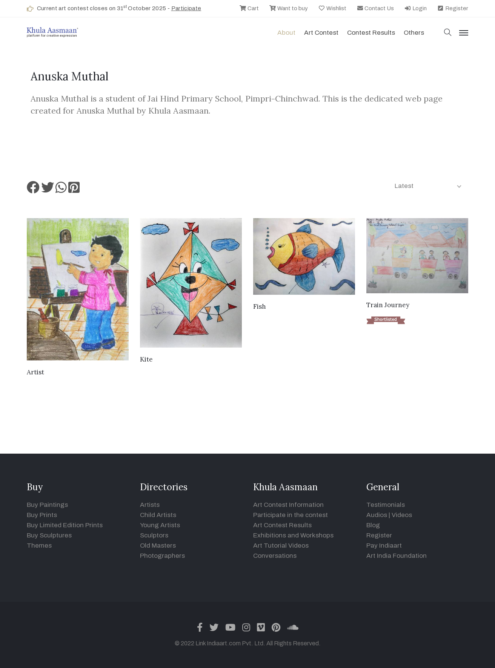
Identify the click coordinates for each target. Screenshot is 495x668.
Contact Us (375, 8)
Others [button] (414, 32)
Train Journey (387, 305)
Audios (376, 515)
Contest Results (371, 32)
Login (415, 8)
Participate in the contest (290, 515)
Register (452, 8)
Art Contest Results (282, 525)
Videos (402, 515)
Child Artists (158, 515)
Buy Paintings (47, 504)
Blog (373, 525)
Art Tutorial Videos (281, 545)
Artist (35, 372)
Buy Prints (42, 515)
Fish (259, 306)
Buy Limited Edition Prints (65, 525)
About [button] (286, 32)
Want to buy (288, 8)
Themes (39, 545)
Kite (146, 359)
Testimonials (385, 504)
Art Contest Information (288, 504)
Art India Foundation (396, 555)
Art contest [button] (321, 32)
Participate (186, 8)
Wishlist (332, 8)
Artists (150, 504)
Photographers (162, 555)
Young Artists (160, 525)
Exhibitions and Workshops (293, 535)
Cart (249, 8)
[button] (448, 33)
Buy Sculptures (49, 535)
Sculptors (154, 535)
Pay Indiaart (384, 545)
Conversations (275, 555)
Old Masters (158, 545)
